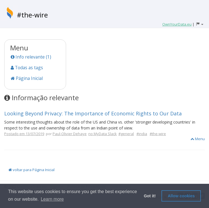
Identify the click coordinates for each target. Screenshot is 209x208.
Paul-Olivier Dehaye (70, 133)
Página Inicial (27, 78)
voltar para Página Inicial (31, 169)
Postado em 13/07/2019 (24, 133)
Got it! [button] (150, 196)
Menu (197, 138)
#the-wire (32, 14)
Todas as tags (27, 67)
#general (126, 133)
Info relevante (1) (31, 57)
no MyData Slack (102, 133)
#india (141, 133)
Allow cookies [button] (181, 196)
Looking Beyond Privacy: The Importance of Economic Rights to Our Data (93, 113)
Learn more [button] (52, 199)
